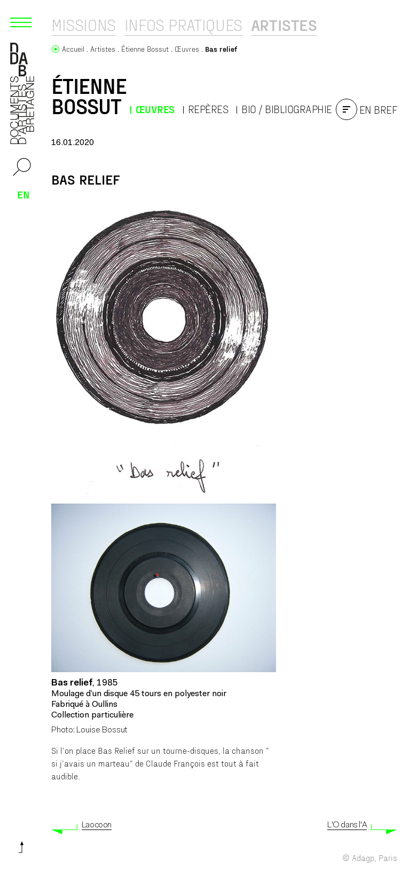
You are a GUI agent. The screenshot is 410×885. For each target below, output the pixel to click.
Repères (208, 109)
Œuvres (155, 109)
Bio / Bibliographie (286, 109)
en (23, 194)
